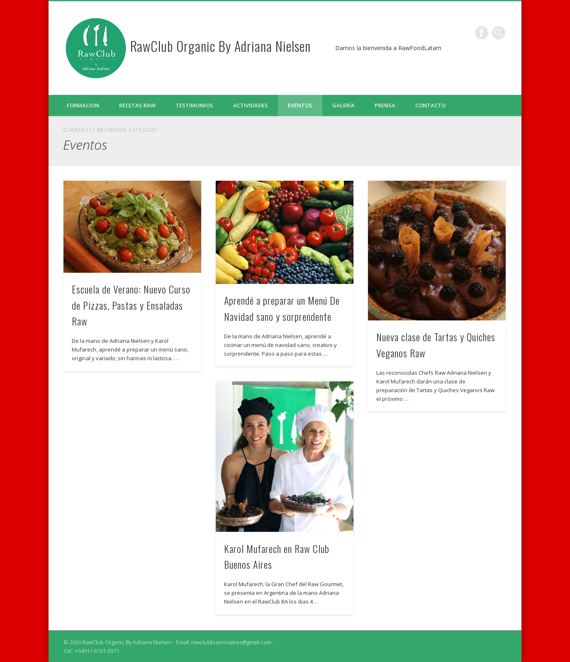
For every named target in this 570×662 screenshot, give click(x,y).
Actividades (250, 105)
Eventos (300, 105)
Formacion (83, 105)
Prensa (385, 105)
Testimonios (194, 105)
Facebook (481, 32)
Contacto (430, 105)
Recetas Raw (137, 105)
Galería (343, 105)
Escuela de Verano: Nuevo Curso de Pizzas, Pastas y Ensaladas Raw (131, 305)
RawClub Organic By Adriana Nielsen (220, 46)
